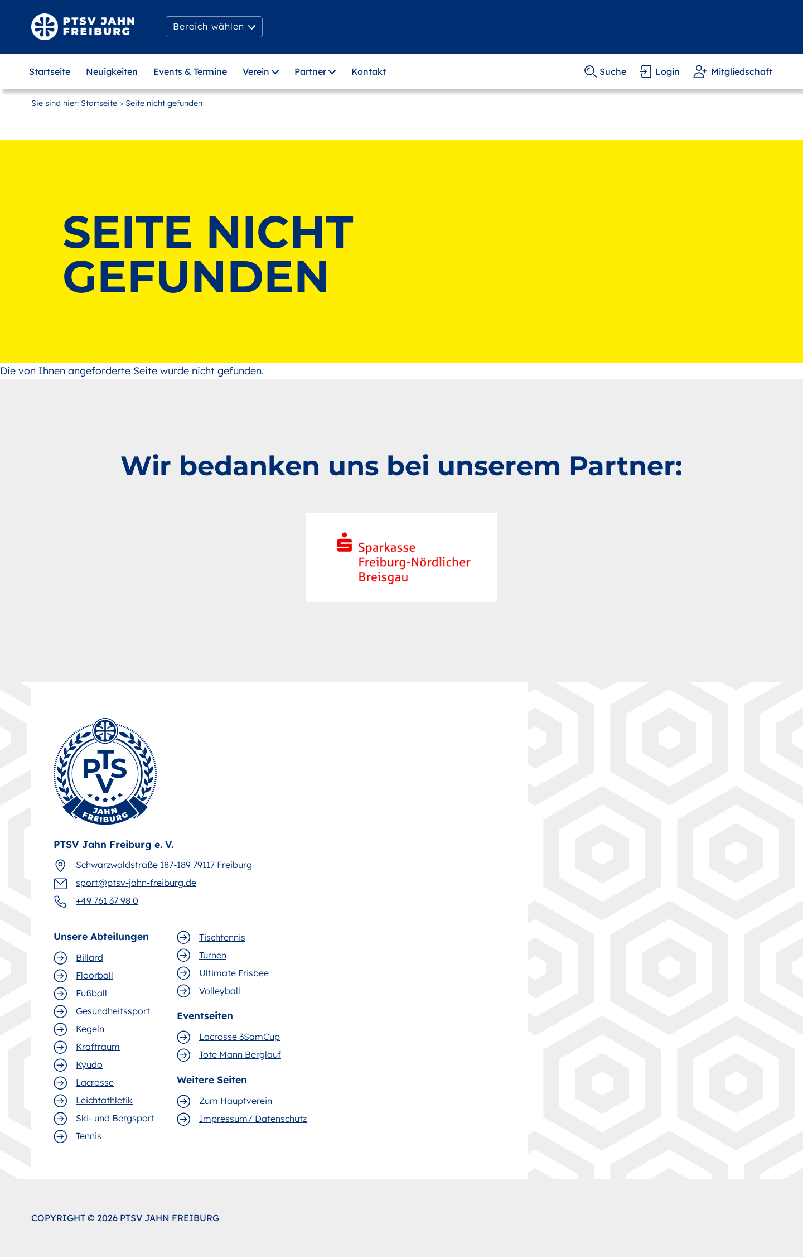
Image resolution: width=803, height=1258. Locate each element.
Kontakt (368, 71)
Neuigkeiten (112, 71)
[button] (214, 26)
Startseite (49, 71)
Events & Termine (190, 71)
